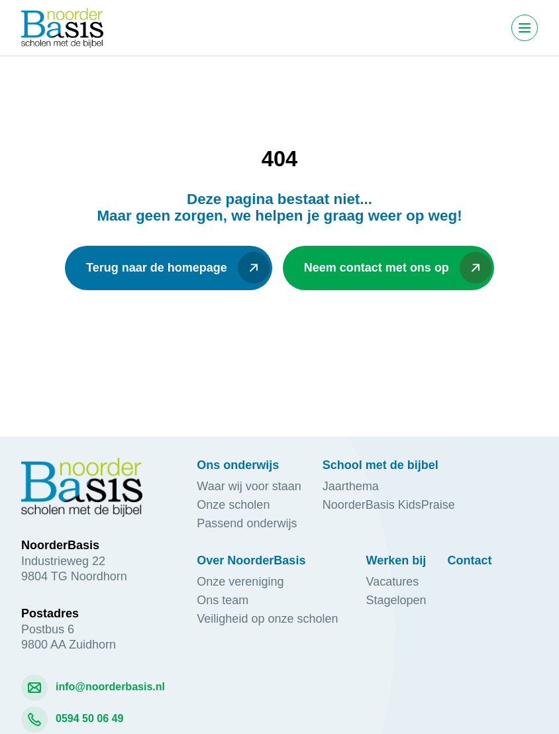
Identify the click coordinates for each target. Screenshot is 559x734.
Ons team (222, 600)
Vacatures (392, 581)
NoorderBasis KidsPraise (389, 504)
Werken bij (396, 560)
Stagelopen (396, 600)
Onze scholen (233, 504)
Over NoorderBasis (251, 560)
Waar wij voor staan (249, 486)
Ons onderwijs (238, 465)
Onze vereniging (243, 581)
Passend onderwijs (248, 523)
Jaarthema (351, 486)
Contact (470, 560)
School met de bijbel (380, 465)
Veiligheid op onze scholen (270, 618)
